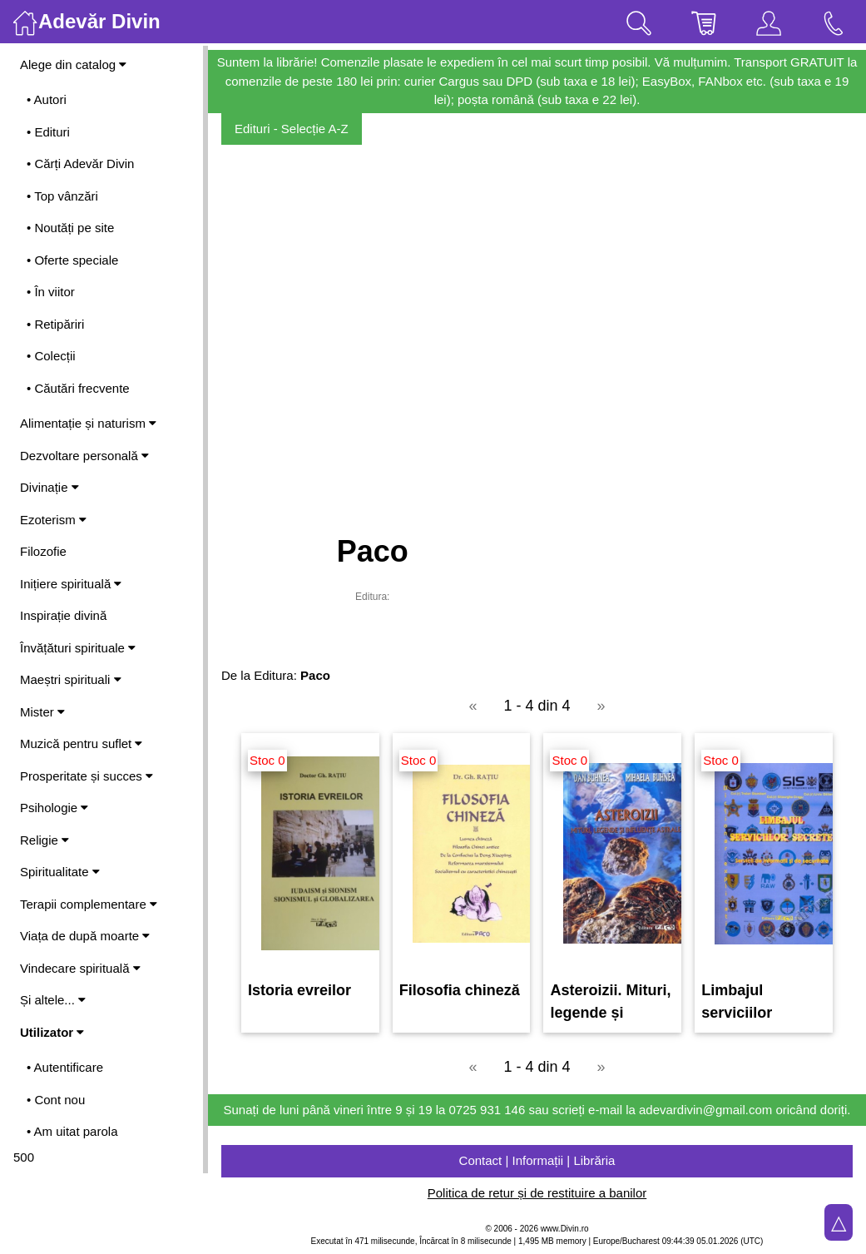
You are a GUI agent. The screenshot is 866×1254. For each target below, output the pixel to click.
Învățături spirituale (78, 648)
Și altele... (53, 1000)
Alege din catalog (73, 64)
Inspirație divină (63, 615)
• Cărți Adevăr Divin (80, 163)
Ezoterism (53, 520)
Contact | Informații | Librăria (537, 1160)
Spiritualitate (60, 872)
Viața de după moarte (85, 936)
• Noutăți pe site (70, 228)
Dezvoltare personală (84, 456)
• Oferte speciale (72, 260)
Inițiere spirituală (70, 584)
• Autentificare (65, 1067)
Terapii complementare (88, 904)
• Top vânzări (62, 196)
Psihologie (54, 807)
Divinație (49, 487)
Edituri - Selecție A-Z (292, 128)
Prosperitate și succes (86, 776)
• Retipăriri (55, 324)
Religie (44, 840)
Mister (42, 712)
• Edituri (48, 132)
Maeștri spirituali (70, 679)
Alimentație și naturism (88, 423)
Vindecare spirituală (80, 968)
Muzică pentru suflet (81, 743)
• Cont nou (56, 1100)
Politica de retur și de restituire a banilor (537, 1193)
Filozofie (43, 551)
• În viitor (51, 292)
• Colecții (51, 356)
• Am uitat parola (72, 1131)
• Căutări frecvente (78, 388)
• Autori (47, 99)
